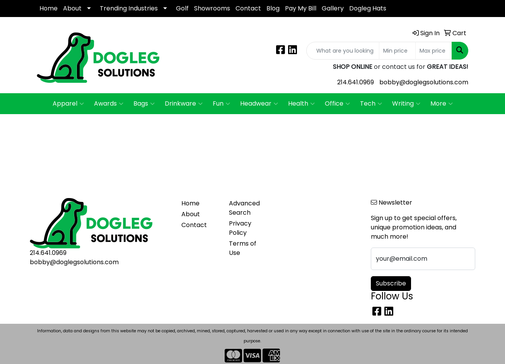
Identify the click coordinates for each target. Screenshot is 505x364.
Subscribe (391, 283)
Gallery (333, 8)
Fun (221, 103)
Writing (406, 103)
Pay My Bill (300, 8)
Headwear (259, 103)
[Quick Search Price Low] (397, 51)
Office (337, 103)
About (72, 8)
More (441, 103)
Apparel (68, 103)
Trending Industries (129, 8)
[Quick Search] (342, 51)
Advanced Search (244, 208)
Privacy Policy (240, 228)
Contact (248, 8)
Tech (371, 103)
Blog (273, 8)
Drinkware (184, 103)
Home (48, 8)
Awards (108, 103)
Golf (182, 8)
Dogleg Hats (367, 8)
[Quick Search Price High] (433, 51)
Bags (144, 103)
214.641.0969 (355, 82)
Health (301, 103)
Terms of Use (242, 248)
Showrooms (212, 8)
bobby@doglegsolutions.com (423, 82)
